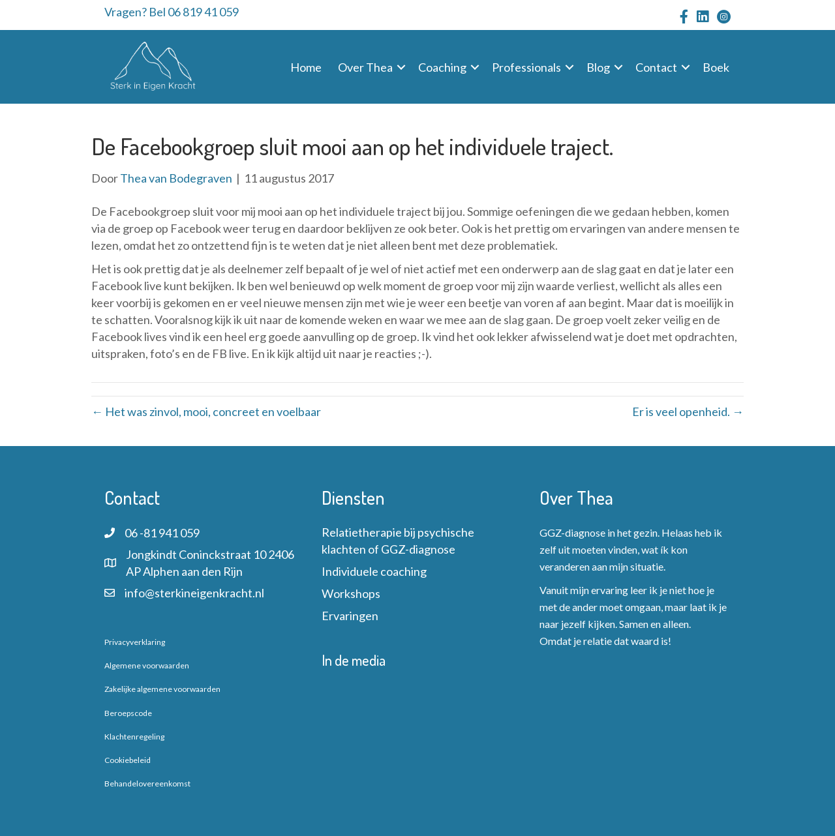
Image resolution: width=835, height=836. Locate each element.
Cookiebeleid (127, 760)
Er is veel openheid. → (688, 411)
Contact (656, 67)
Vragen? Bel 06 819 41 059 (171, 12)
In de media (354, 660)
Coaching (442, 67)
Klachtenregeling (134, 736)
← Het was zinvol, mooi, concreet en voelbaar (206, 411)
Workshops (351, 593)
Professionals (526, 67)
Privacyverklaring (134, 642)
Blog (598, 67)
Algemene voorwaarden (146, 665)
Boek (716, 67)
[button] (401, 67)
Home (306, 67)
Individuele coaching (374, 571)
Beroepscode (128, 713)
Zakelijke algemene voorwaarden (162, 689)
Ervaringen (350, 615)
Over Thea (365, 67)
